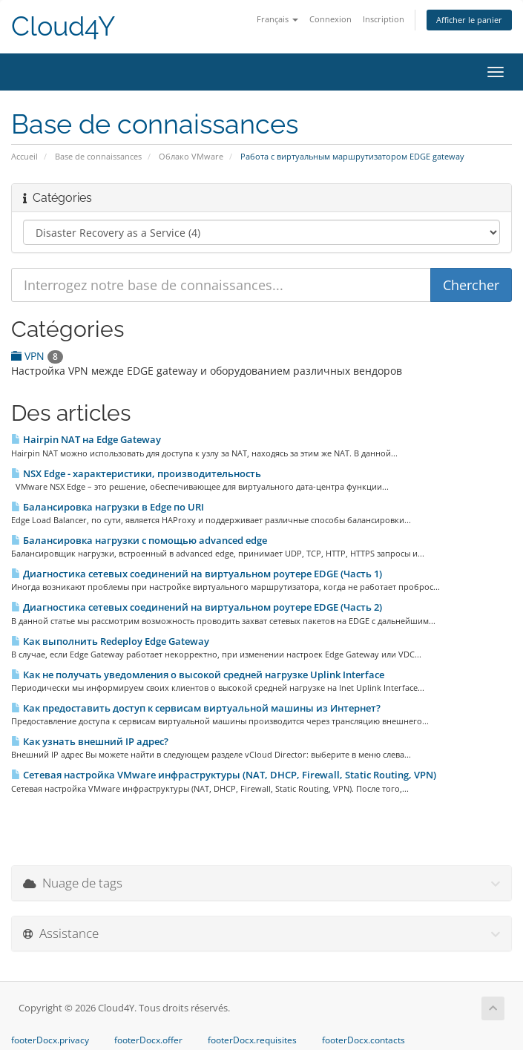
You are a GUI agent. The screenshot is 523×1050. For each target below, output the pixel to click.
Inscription (383, 18)
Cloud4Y (63, 26)
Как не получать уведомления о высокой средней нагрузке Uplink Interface (197, 674)
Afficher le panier (469, 19)
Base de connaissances (98, 156)
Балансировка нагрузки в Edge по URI (107, 506)
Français (277, 18)
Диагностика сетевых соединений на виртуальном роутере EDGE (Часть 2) (196, 607)
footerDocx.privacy (50, 1040)
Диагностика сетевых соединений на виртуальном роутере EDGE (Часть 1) (196, 573)
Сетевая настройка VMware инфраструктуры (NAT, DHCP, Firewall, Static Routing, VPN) (223, 774)
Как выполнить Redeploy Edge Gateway (110, 641)
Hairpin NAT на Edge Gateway (86, 439)
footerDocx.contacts (363, 1040)
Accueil (24, 156)
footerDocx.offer (148, 1040)
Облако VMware (191, 156)
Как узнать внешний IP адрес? (89, 741)
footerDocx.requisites (252, 1040)
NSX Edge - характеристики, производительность (136, 473)
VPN (37, 356)
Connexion (330, 18)
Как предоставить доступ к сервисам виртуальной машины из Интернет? (196, 708)
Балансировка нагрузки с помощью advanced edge (139, 540)
